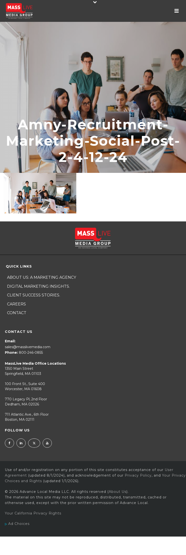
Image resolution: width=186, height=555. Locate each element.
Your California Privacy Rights (33, 513)
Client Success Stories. (33, 295)
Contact (16, 313)
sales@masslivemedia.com (27, 347)
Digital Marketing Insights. (38, 286)
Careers (16, 304)
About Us (117, 491)
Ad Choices (17, 523)
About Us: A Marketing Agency (41, 277)
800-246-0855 (31, 352)
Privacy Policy (138, 475)
